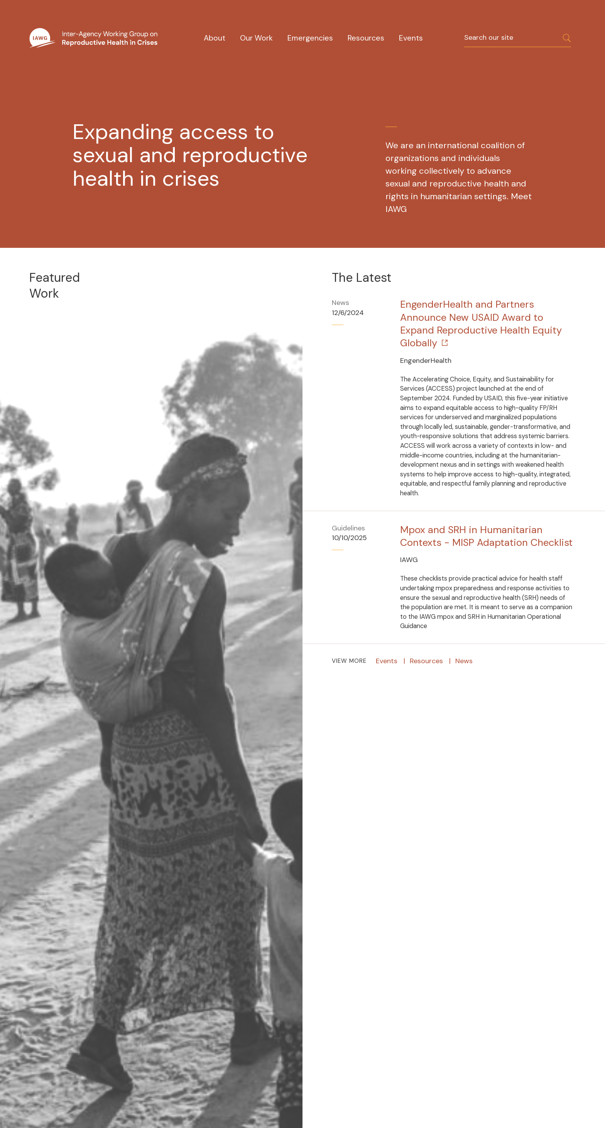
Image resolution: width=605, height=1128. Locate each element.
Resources (366, 38)
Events (411, 38)
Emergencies (310, 38)
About (214, 38)
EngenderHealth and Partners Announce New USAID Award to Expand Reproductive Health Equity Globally (481, 323)
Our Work (256, 38)
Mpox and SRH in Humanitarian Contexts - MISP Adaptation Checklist (486, 536)
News (464, 661)
